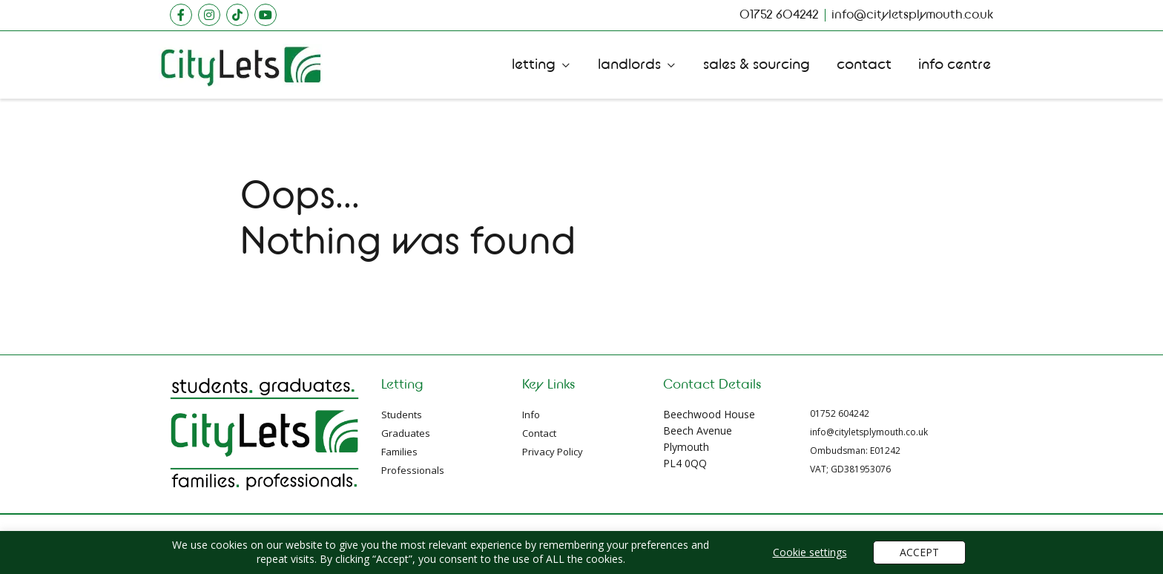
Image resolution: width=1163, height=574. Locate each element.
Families (399, 451)
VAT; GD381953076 (850, 469)
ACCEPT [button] (919, 552)
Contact (864, 64)
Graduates (405, 433)
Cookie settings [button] (810, 552)
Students (401, 414)
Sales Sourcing (756, 64)
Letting (534, 64)
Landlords (629, 64)
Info (531, 414)
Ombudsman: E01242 (855, 450)
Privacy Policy (552, 451)
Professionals (412, 470)
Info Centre (954, 64)
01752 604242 (839, 413)
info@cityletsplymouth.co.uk (869, 432)
